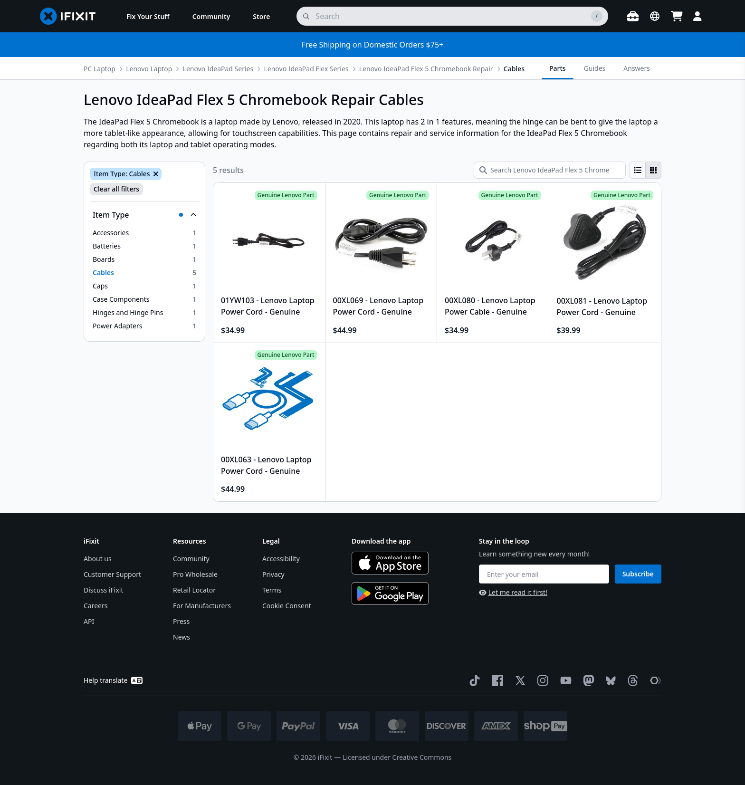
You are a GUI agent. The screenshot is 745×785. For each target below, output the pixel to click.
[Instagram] (541, 680)
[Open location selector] (654, 16)
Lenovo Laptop (132, 68)
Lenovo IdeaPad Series (201, 68)
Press (181, 621)
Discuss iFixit (104, 589)
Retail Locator (194, 589)
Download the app (381, 541)
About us (98, 558)
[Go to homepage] (72, 16)
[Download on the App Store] (390, 563)
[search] (452, 16)
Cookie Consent (286, 605)
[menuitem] (148, 16)
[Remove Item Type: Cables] (155, 174)
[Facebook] (495, 680)
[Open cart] (676, 16)
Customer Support (112, 574)
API (89, 621)
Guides (595, 68)
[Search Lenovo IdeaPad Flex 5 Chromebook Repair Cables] (550, 170)
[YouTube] (564, 680)
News (181, 636)
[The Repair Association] (653, 680)
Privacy (273, 574)
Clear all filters (116, 188)
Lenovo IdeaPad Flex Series (290, 68)
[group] (645, 170)
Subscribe (638, 573)
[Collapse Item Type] (144, 214)
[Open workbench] (632, 16)
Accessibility (281, 558)
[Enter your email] (544, 574)
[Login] (697, 16)
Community (191, 558)
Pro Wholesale (195, 574)
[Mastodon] (586, 680)
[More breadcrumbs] (91, 68)
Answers (636, 68)
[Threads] (631, 680)
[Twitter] (518, 680)
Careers (95, 605)
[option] (144, 233)
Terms (271, 589)
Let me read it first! (513, 592)
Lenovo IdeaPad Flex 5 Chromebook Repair (410, 68)
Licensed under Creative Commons (397, 757)
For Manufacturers (202, 605)
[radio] (638, 170)
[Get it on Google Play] (390, 593)
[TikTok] (472, 680)
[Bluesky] (609, 681)
